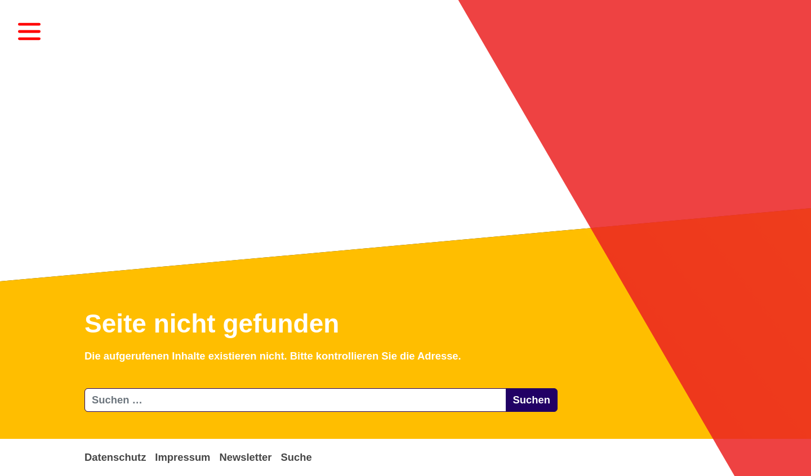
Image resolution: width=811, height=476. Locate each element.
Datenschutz (115, 457)
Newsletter (245, 457)
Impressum (182, 457)
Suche (295, 457)
